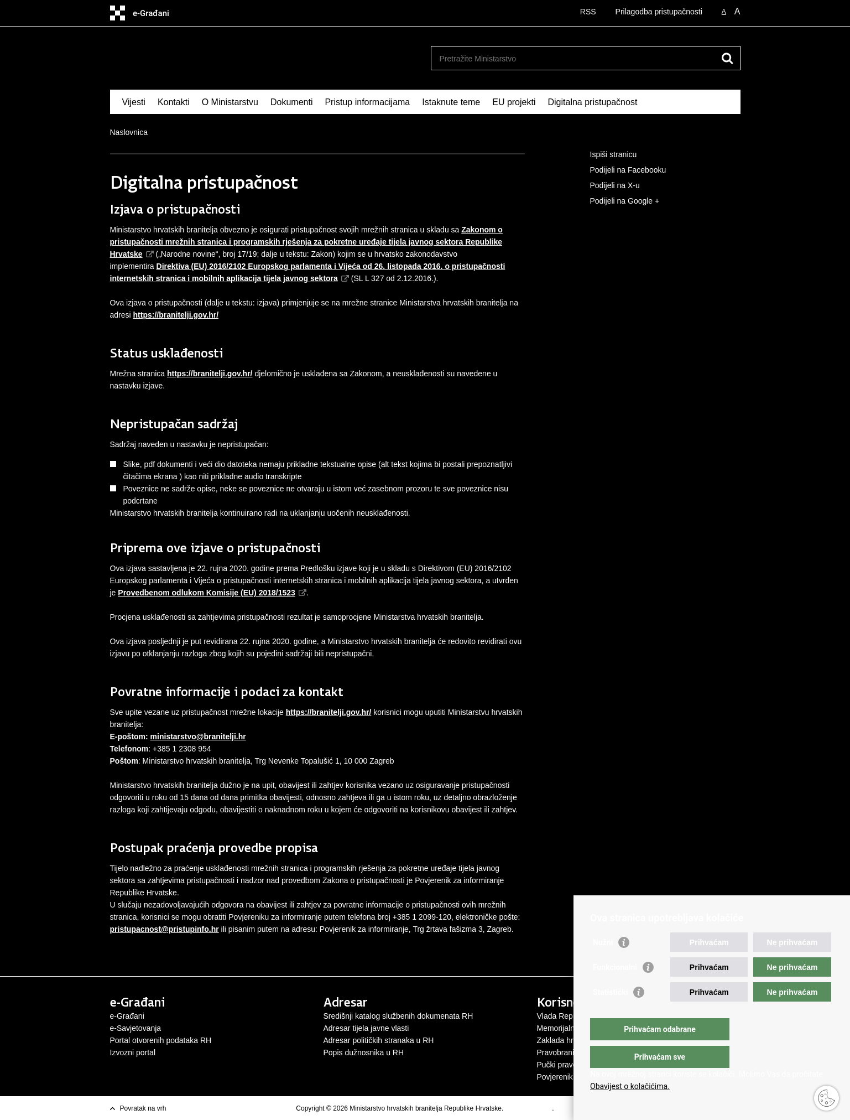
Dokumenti (291, 102)
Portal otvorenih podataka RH (161, 1040)
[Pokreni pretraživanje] (727, 58)
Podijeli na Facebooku (620, 170)
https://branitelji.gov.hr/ (210, 373)
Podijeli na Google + (617, 201)
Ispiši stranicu (606, 155)
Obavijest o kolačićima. (630, 1086)
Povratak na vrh (143, 1108)
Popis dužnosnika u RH (364, 1052)
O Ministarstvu (230, 102)
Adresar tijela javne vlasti (366, 1028)
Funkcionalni (615, 989)
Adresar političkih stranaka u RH (379, 1040)
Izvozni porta (132, 1052)
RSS (588, 11)
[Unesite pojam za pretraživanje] (573, 58)
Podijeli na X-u (607, 186)
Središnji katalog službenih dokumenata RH (398, 1016)
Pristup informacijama (367, 102)
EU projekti (513, 102)
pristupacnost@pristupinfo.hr (164, 929)
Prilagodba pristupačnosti (659, 11)
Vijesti (133, 102)
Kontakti (174, 102)
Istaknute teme (451, 102)
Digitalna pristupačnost (592, 102)
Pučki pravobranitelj (570, 1064)
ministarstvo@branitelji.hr (198, 736)
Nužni (603, 964)
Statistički (610, 1014)
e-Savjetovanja (135, 1028)
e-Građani (127, 1016)
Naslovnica (129, 132)
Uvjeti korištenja (528, 1108)
